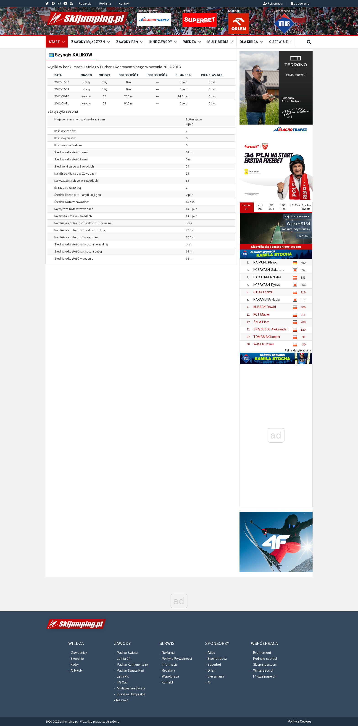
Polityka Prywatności (177, 658)
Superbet (214, 664)
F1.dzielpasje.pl (264, 676)
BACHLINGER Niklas (267, 277)
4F (209, 682)
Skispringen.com (265, 664)
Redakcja (85, 3)
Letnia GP (124, 658)
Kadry (75, 664)
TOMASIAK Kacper (266, 337)
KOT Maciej (261, 314)
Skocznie (77, 658)
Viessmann (216, 676)
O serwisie (278, 42)
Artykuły (77, 670)
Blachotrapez (217, 658)
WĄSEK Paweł (263, 344)
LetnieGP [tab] (246, 207)
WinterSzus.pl (263, 670)
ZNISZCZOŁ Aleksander (270, 329)
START (54, 42)
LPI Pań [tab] (295, 205)
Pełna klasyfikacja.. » (298, 350)
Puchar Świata (127, 652)
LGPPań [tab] (283, 207)
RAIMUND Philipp (265, 262)
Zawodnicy (79, 652)
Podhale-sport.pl (265, 658)
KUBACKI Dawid (264, 307)
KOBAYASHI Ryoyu (266, 285)
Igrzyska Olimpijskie (131, 694)
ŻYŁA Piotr (261, 322)
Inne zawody (160, 42)
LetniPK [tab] (260, 207)
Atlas (211, 652)
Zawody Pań (127, 42)
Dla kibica (249, 42)
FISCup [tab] (271, 207)
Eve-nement (262, 652)
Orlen (211, 670)
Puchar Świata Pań (130, 670)
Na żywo (122, 700)
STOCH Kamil (263, 292)
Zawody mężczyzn (88, 42)
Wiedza (189, 42)
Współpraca (170, 676)
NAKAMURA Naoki (266, 299)
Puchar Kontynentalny (133, 664)
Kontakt (124, 3)
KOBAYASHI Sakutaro (268, 269)
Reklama (105, 3)
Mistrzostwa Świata (131, 688)
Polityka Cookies (299, 721)
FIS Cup (122, 682)
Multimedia (217, 42)
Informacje (170, 664)
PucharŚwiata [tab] (306, 207)
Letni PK (123, 676)
